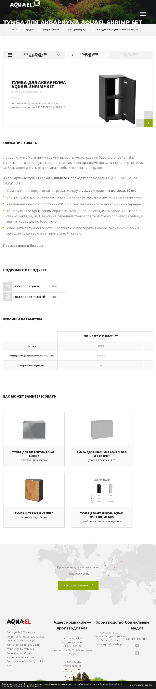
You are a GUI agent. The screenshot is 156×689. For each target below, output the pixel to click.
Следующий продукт (137, 55)
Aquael (15, 29)
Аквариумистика (51, 29)
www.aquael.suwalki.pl (109, 648)
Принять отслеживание (140, 685)
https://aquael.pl (72, 642)
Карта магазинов (76, 589)
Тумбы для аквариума (77, 29)
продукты (30, 29)
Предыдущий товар (82, 55)
